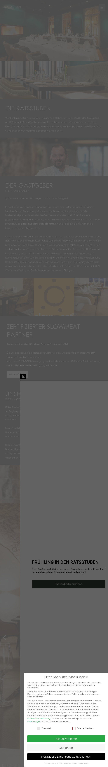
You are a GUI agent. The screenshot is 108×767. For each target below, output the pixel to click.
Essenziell (44, 728)
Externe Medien (82, 728)
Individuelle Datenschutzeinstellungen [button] (66, 756)
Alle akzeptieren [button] (66, 738)
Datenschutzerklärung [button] (68, 763)
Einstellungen (34, 721)
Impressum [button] (83, 763)
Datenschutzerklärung (38, 718)
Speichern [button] (66, 747)
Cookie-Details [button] (51, 763)
